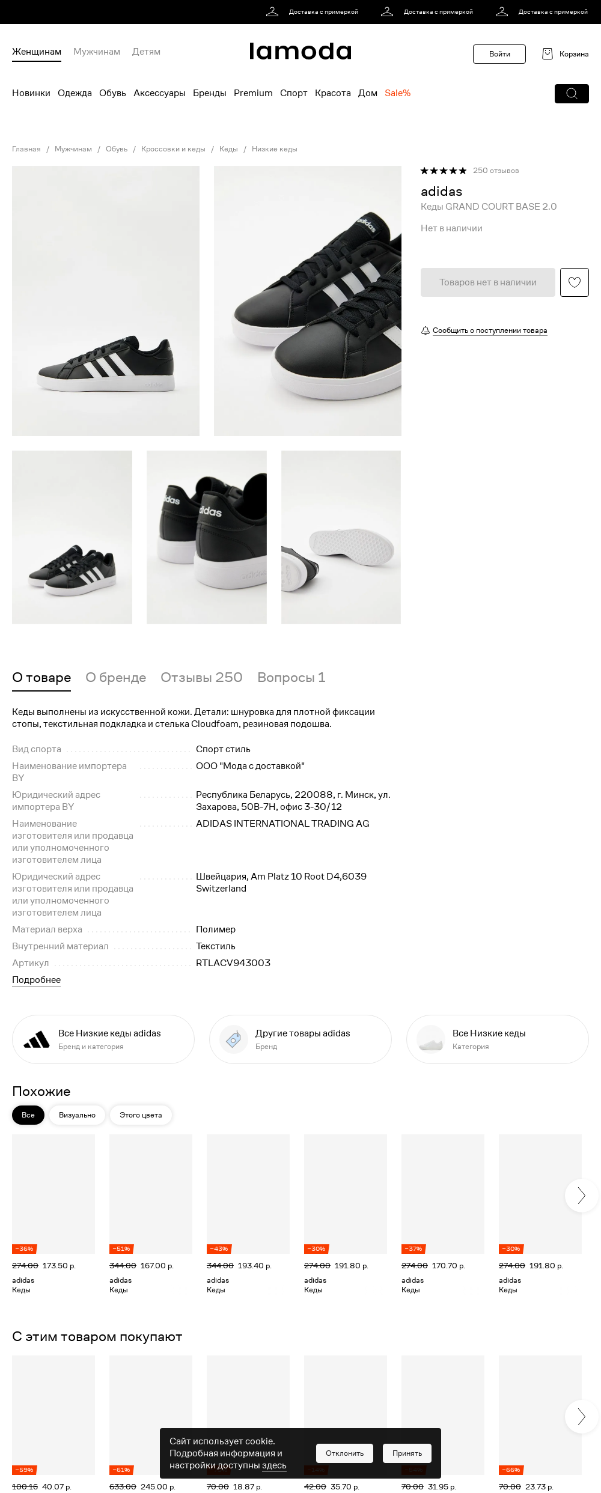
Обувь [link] (116, 149)
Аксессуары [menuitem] (159, 93)
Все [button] (28, 1115)
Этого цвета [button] (141, 1115)
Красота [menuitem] (333, 93)
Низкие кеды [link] (274, 149)
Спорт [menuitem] (294, 93)
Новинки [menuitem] (31, 93)
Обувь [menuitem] (112, 93)
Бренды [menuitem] (210, 93)
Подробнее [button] (36, 980)
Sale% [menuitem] (397, 93)
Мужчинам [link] (73, 149)
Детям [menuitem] (146, 52)
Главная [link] (26, 149)
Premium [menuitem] (253, 93)
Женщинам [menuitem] (36, 52)
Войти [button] (499, 54)
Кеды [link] (228, 149)
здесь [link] (274, 1465)
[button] (572, 93)
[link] (314, 12)
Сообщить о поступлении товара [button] (490, 330)
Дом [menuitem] (367, 93)
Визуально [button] (77, 1115)
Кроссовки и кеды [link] (173, 149)
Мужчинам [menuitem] (96, 52)
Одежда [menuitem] (75, 93)
